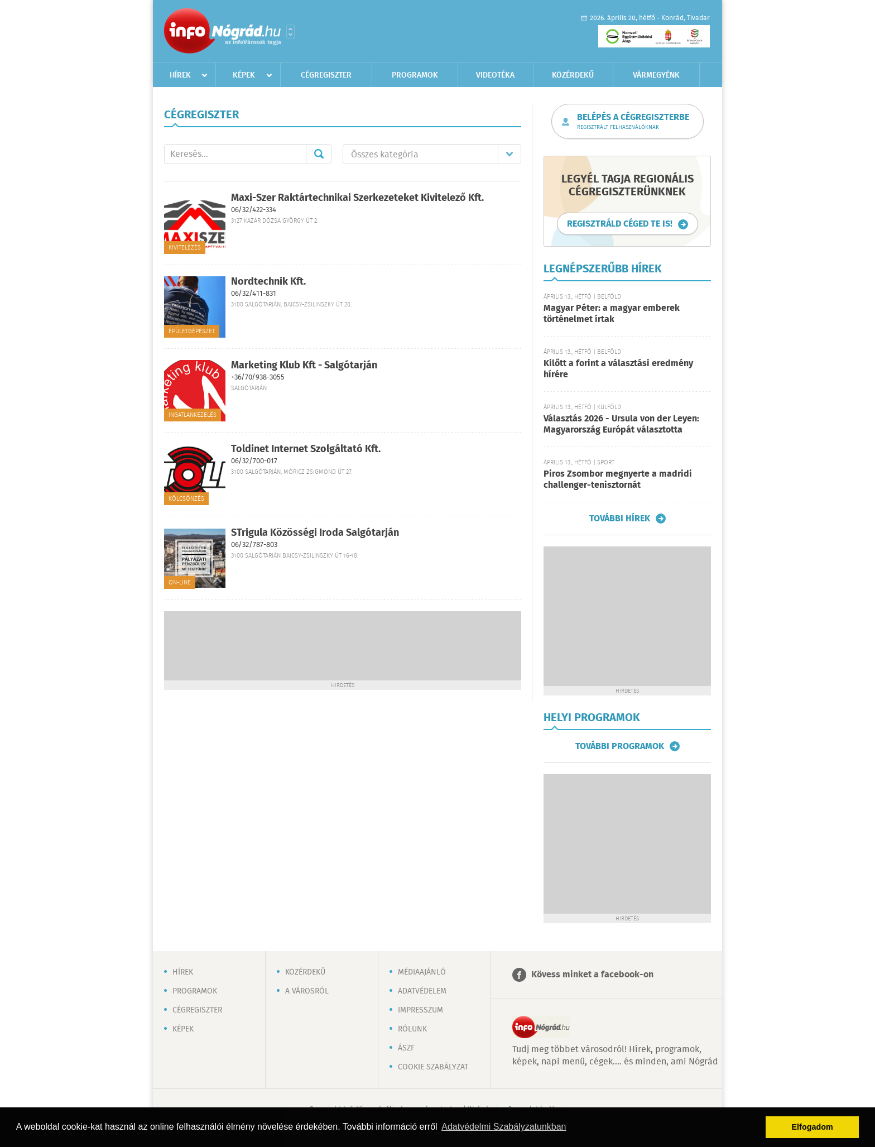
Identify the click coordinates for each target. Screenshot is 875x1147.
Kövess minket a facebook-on (592, 975)
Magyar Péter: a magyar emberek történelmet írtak (612, 314)
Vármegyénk (656, 75)
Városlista (290, 32)
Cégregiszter (326, 75)
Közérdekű (573, 75)
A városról (307, 991)
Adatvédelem (422, 991)
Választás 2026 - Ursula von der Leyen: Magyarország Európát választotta (621, 424)
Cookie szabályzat (433, 1067)
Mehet (318, 154)
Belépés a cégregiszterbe (633, 122)
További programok (619, 746)
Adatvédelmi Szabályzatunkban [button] (503, 1126)
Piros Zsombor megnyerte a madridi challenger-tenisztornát (618, 479)
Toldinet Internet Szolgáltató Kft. (306, 449)
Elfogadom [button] (812, 1126)
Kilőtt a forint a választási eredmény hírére (618, 369)
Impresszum (420, 1010)
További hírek (619, 518)
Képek (244, 75)
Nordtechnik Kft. (268, 282)
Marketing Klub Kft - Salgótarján (304, 365)
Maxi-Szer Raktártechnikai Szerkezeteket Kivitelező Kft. (357, 198)
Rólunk (412, 1029)
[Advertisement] (342, 644)
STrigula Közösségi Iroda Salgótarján (315, 533)
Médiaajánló (422, 972)
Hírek (180, 75)
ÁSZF (406, 1048)
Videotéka (495, 75)
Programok (415, 75)
